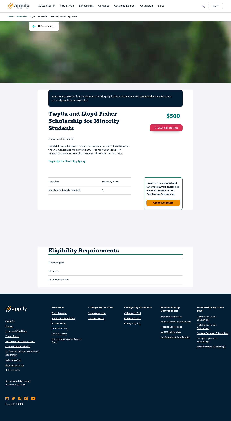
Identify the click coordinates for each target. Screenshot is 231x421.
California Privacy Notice (17, 346)
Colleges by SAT (132, 323)
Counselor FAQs (60, 328)
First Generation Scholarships (175, 337)
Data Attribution (13, 360)
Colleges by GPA (132, 313)
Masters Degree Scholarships (211, 346)
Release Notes (12, 370)
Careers (9, 326)
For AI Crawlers (59, 333)
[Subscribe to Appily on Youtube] (33, 398)
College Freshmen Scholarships (212, 333)
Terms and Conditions (16, 331)
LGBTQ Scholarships (171, 332)
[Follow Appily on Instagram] (7, 398)
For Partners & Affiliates (63, 318)
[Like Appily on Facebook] (19, 398)
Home (10, 17)
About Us (10, 321)
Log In (215, 5)
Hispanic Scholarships (171, 327)
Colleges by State (97, 313)
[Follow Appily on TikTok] (26, 398)
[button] (156, 127)
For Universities (59, 313)
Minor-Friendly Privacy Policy (20, 341)
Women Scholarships (171, 316)
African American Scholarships (176, 321)
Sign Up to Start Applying (66, 161)
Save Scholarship (166, 127)
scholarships (21, 17)
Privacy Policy (12, 336)
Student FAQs (58, 323)
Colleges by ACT (132, 318)
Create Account (163, 202)
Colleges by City (96, 318)
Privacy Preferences (15, 384)
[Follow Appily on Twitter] (13, 398)
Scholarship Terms (14, 365)
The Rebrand (58, 339)
